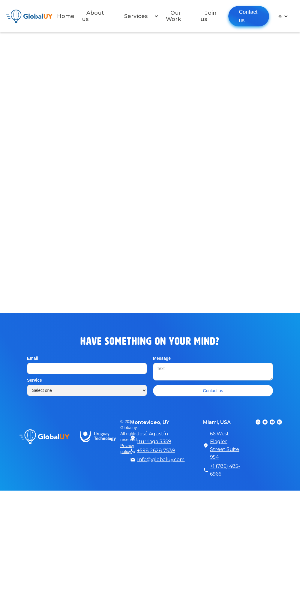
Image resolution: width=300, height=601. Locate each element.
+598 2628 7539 (156, 450)
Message (162, 358)
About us (93, 16)
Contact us (248, 16)
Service (34, 380)
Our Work (173, 16)
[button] (139, 16)
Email (32, 358)
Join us (208, 16)
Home (65, 16)
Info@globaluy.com (160, 459)
